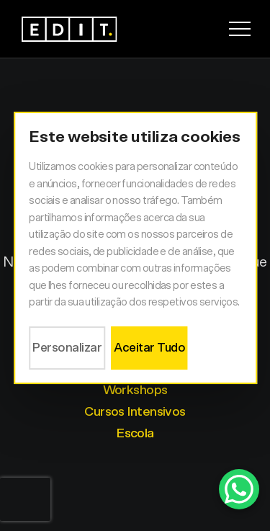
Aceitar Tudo (149, 348)
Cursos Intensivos (134, 412)
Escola (135, 433)
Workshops (135, 390)
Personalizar (67, 348)
